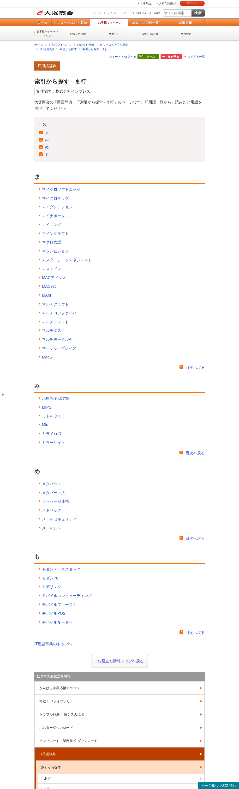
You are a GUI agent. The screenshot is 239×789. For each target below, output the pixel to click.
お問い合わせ (142, 13)
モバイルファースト (59, 605)
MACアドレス (54, 278)
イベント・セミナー (120, 13)
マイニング (51, 225)
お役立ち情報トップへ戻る (121, 661)
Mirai (46, 425)
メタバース (51, 484)
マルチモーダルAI (57, 339)
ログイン (192, 3)
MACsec (49, 286)
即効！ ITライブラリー (56, 701)
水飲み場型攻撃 (55, 398)
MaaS (47, 357)
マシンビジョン (55, 251)
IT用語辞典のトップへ (53, 644)
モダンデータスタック (61, 569)
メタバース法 (53, 493)
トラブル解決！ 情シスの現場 (61, 714)
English (156, 13)
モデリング (51, 587)
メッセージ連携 (55, 501)
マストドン (51, 269)
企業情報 (185, 22)
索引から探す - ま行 (95, 49)
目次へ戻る (195, 367)
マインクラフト (55, 234)
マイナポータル (55, 216)
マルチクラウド (55, 304)
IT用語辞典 (47, 49)
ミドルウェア (53, 416)
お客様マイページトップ (47, 33)
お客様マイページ (109, 22)
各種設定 (186, 33)
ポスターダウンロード (56, 727)
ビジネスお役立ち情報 (114, 45)
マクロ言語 (51, 242)
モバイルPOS (54, 613)
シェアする (129, 56)
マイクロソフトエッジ (61, 189)
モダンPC (50, 578)
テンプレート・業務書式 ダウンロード (68, 741)
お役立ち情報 (78, 33)
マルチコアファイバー (61, 313)
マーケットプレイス (59, 348)
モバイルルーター (57, 622)
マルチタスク (53, 331)
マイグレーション (57, 207)
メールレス (51, 528)
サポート (101, 13)
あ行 (47, 778)
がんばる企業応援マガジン (59, 688)
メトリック (51, 510)
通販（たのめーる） (147, 22)
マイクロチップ (55, 198)
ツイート (115, 56)
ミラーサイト (53, 443)
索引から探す (68, 49)
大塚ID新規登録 (167, 3)
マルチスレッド (55, 322)
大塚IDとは (147, 3)
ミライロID (51, 434)
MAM (46, 295)
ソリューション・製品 (70, 22)
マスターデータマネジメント (67, 260)
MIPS (46, 407)
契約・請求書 (150, 33)
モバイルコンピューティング (67, 596)
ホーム (43, 22)
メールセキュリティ (59, 519)
